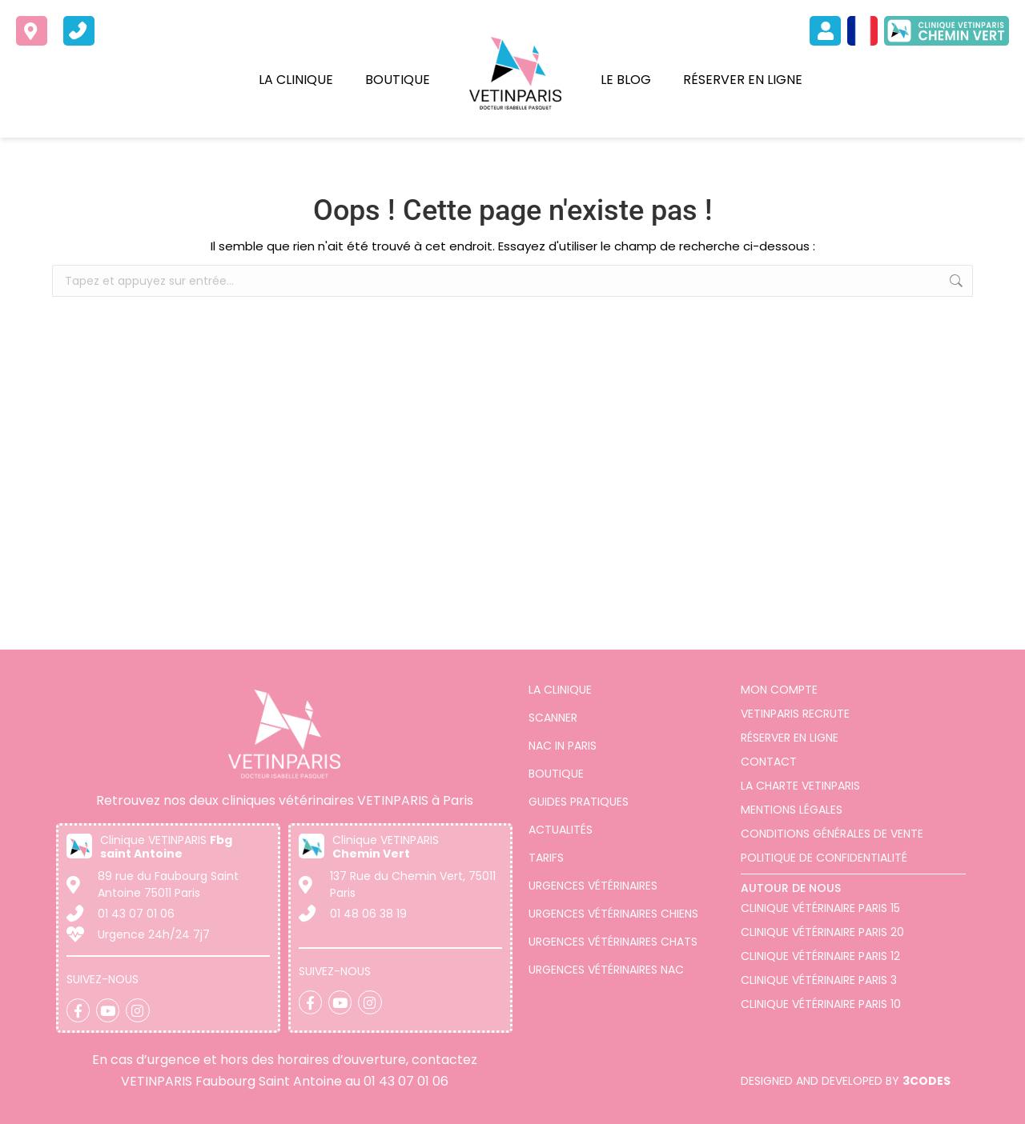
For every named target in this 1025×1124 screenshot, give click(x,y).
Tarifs (546, 858)
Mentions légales (791, 810)
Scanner (553, 718)
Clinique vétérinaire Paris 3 (819, 980)
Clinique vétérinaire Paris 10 (821, 1004)
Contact (769, 762)
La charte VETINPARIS (800, 786)
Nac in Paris (563, 746)
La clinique (296, 79)
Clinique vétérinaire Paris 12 (820, 956)
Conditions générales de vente (832, 834)
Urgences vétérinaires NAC (606, 970)
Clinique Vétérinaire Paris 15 (820, 908)
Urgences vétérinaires (593, 886)
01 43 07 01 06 (406, 1081)
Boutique (397, 79)
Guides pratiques (579, 802)
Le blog (626, 79)
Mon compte (779, 690)
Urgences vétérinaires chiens (613, 914)
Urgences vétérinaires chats (613, 942)
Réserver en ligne (742, 79)
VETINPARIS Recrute (795, 714)
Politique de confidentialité (824, 858)
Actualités (561, 830)
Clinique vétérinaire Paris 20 (822, 932)
